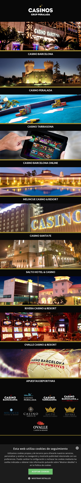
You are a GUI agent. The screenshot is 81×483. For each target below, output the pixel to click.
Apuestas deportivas (40, 381)
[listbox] (77, 448)
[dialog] (40, 463)
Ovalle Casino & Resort (40, 344)
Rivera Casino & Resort (40, 308)
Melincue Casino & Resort (40, 199)
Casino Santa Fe (40, 235)
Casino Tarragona (40, 126)
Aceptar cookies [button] (40, 471)
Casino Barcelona (40, 54)
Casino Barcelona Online (40, 162)
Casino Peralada (40, 90)
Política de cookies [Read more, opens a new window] (43, 465)
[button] (40, 478)
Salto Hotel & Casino (40, 272)
